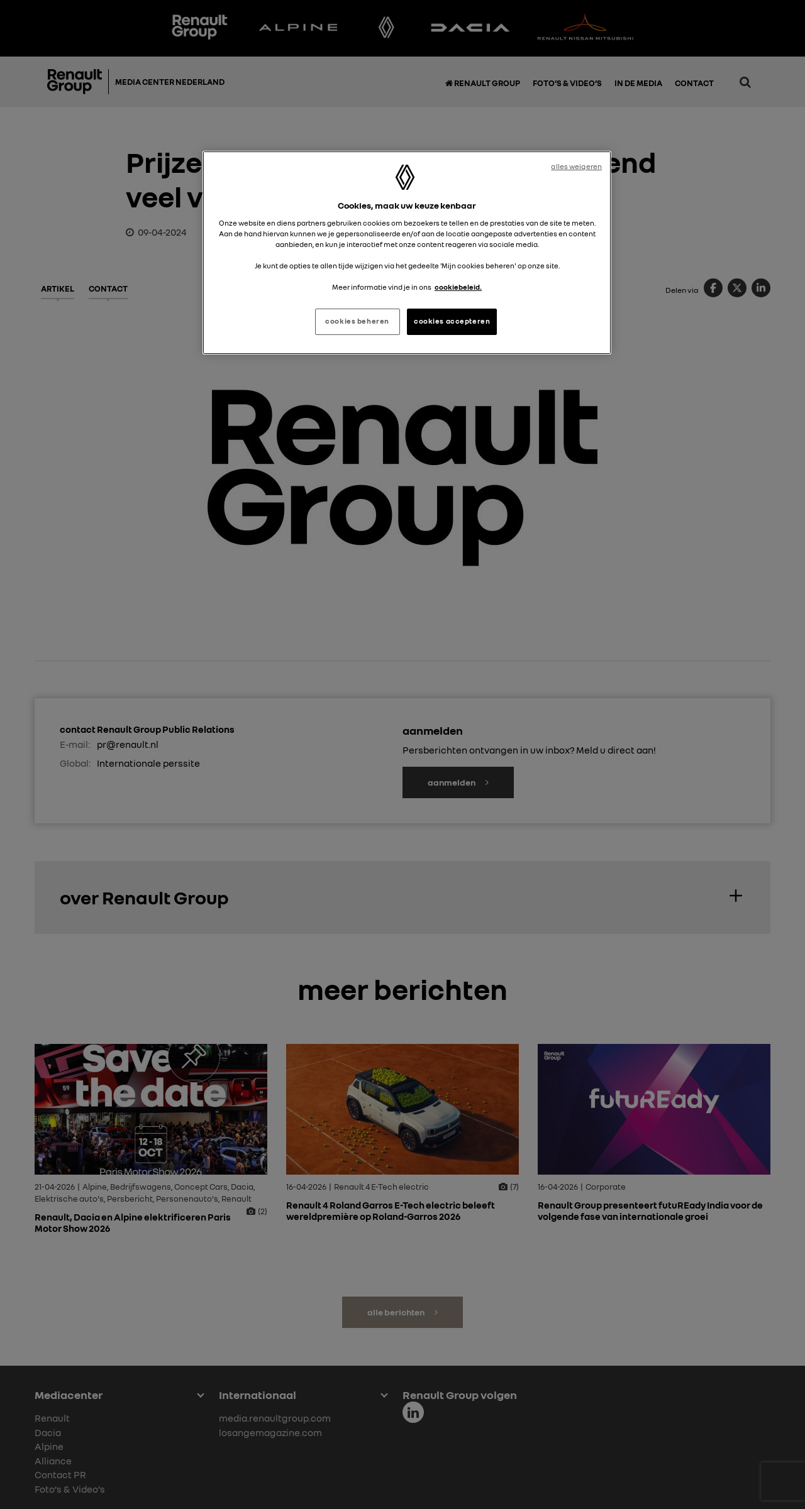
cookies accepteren (452, 321)
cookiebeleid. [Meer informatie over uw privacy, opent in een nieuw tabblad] (458, 287)
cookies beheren (357, 321)
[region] (407, 252)
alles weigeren (576, 166)
